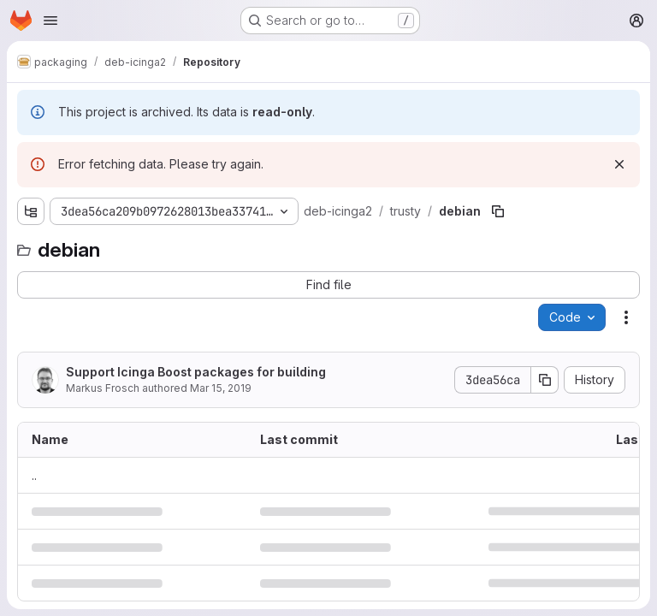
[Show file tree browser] (30, 211)
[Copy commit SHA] (545, 380)
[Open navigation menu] (50, 20)
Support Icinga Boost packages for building (196, 371)
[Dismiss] (619, 164)
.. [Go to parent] (34, 475)
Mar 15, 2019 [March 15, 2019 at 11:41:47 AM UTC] (221, 388)
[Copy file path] (498, 211)
